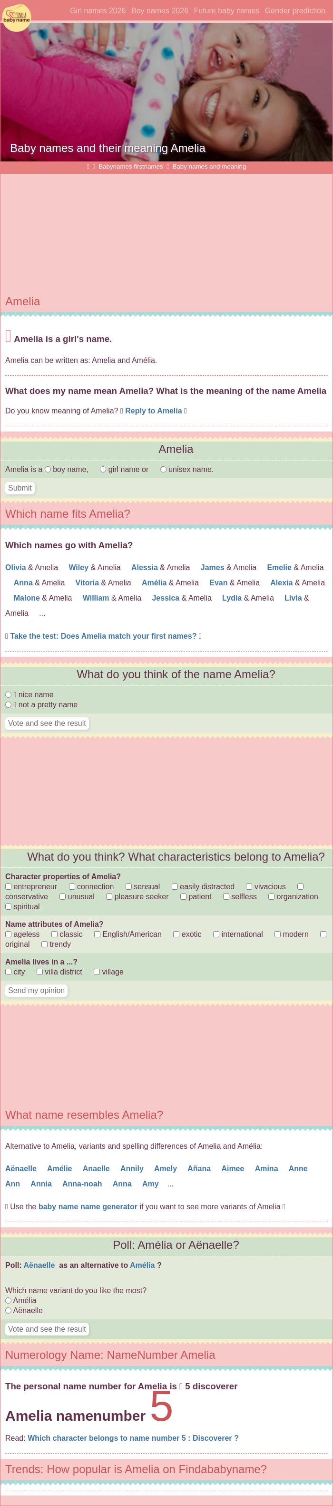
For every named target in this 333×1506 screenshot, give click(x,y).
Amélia (155, 583)
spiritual (22, 907)
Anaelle (97, 1169)
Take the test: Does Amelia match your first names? (104, 636)
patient (195, 897)
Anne (299, 1169)
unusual (77, 897)
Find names (16, 18)
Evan (219, 583)
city (15, 972)
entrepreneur (31, 887)
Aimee (233, 1169)
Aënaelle (22, 1169)
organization (293, 897)
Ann (13, 1184)
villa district (59, 972)
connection (91, 887)
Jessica (166, 598)
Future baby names (227, 11)
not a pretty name (41, 705)
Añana (200, 1169)
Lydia (233, 598)
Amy (151, 1184)
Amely (166, 1169)
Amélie (60, 1169)
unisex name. (187, 469)
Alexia (282, 583)
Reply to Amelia (153, 411)
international (238, 934)
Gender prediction (295, 11)
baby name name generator (88, 1207)
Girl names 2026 (98, 11)
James (213, 567)
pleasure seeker (137, 897)
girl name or (125, 469)
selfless (240, 897)
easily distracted (203, 887)
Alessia (145, 567)
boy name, (68, 469)
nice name (29, 695)
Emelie (280, 567)
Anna (24, 583)
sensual (143, 887)
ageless (22, 934)
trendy (56, 944)
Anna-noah (83, 1184)
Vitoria (88, 583)
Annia (42, 1184)
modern (291, 934)
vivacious (265, 887)
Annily (133, 1169)
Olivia (16, 567)
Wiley (79, 567)
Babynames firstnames (130, 166)
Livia (294, 598)
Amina (267, 1169)
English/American (128, 934)
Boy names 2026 (159, 11)
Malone (28, 598)
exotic (187, 934)
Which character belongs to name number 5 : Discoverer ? (133, 1438)
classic (66, 934)
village (109, 972)
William (97, 598)
